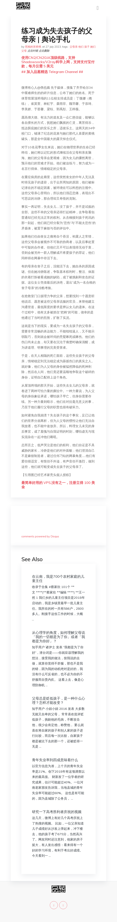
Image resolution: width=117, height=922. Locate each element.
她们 (93, 46)
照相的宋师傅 (33, 46)
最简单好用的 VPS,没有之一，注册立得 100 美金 (58, 484)
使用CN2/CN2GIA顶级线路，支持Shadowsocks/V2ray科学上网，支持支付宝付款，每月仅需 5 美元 (58, 61)
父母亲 (74, 46)
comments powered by (40, 536)
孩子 (87, 46)
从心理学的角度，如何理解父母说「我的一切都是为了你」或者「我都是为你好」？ (58, 636)
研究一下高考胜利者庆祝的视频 (56, 811)
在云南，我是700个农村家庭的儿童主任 (58, 578)
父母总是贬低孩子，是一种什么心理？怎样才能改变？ (58, 700)
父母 (24, 50)
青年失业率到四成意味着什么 (55, 760)
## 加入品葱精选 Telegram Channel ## (52, 71)
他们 (81, 46)
